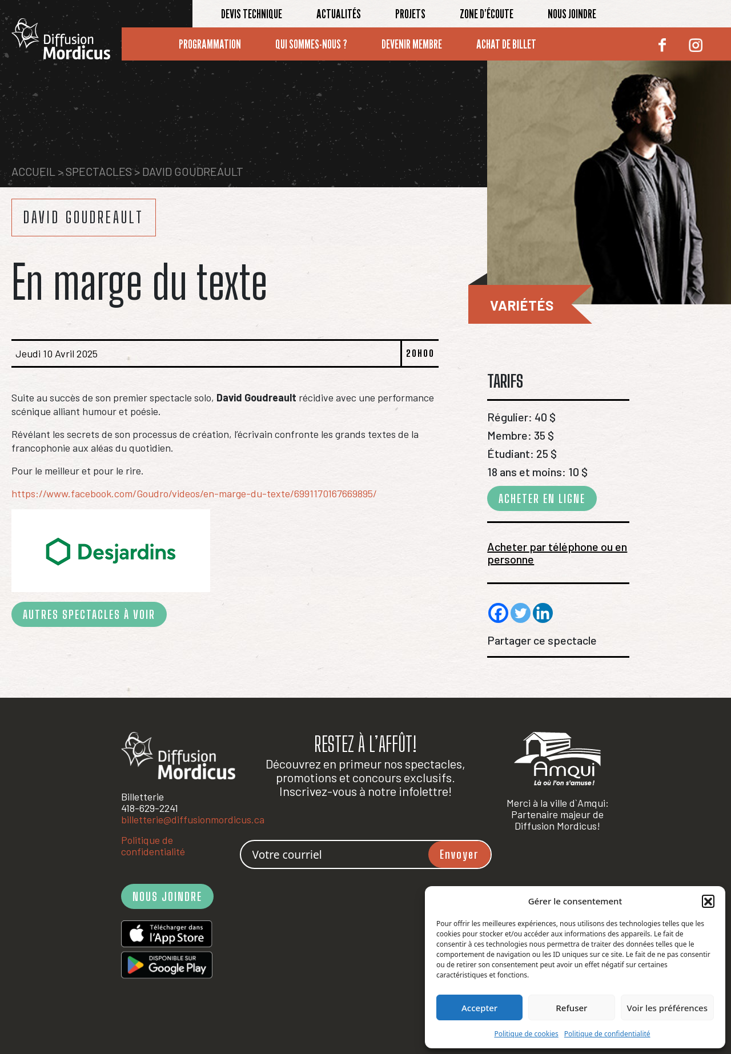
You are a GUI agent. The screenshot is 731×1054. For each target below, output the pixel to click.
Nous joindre (572, 13)
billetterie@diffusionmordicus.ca (192, 819)
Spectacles (99, 171)
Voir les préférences (667, 1007)
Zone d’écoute (486, 13)
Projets (410, 13)
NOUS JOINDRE (167, 896)
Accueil (33, 171)
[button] (708, 901)
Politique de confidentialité (607, 1034)
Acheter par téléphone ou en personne (557, 553)
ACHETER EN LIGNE (542, 498)
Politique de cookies (526, 1034)
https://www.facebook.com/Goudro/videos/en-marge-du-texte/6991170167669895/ (194, 493)
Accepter (479, 1007)
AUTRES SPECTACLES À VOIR (89, 614)
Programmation (210, 44)
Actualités (338, 13)
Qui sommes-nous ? (311, 44)
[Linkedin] (543, 613)
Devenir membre (411, 44)
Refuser (571, 1007)
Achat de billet (506, 44)
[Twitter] (521, 613)
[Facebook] (498, 613)
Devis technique (251, 13)
